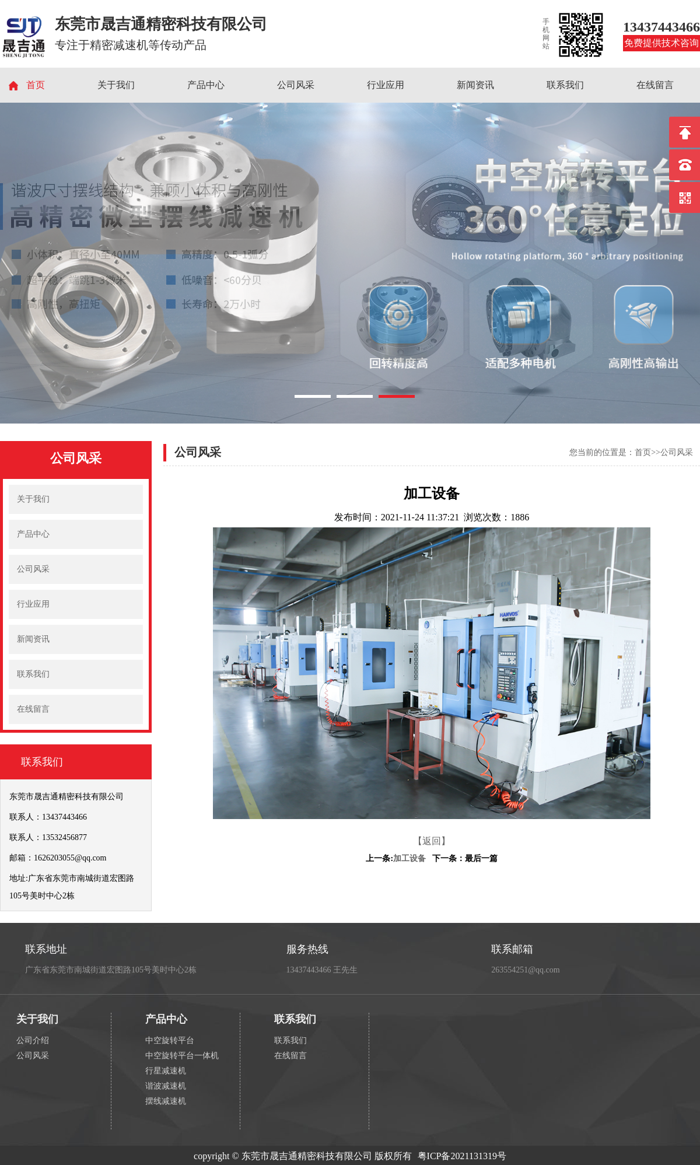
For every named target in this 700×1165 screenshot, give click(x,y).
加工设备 (409, 858)
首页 (35, 85)
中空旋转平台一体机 (182, 1055)
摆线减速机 (165, 1101)
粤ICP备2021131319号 (462, 1156)
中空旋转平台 (169, 1040)
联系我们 (565, 85)
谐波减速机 (165, 1086)
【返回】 (431, 841)
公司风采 (295, 85)
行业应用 (385, 85)
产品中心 (206, 85)
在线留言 (655, 85)
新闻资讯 (475, 85)
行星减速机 (165, 1070)
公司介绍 (32, 1040)
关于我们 (116, 85)
